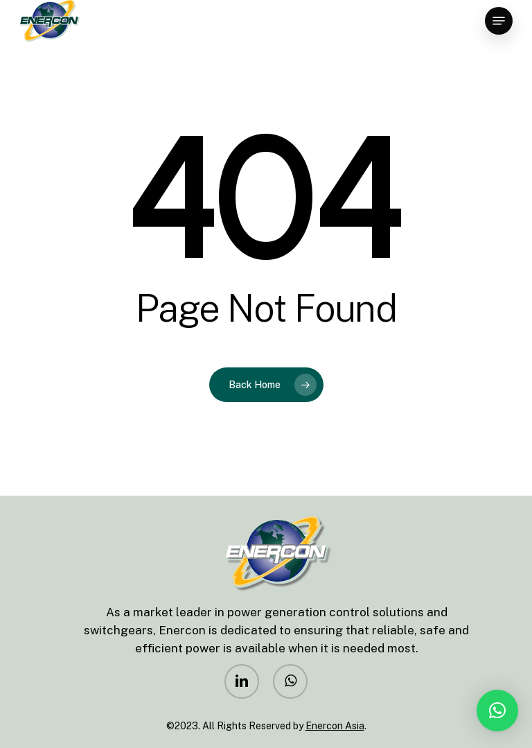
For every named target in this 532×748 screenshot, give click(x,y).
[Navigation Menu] (499, 21)
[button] (497, 710)
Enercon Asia (334, 725)
